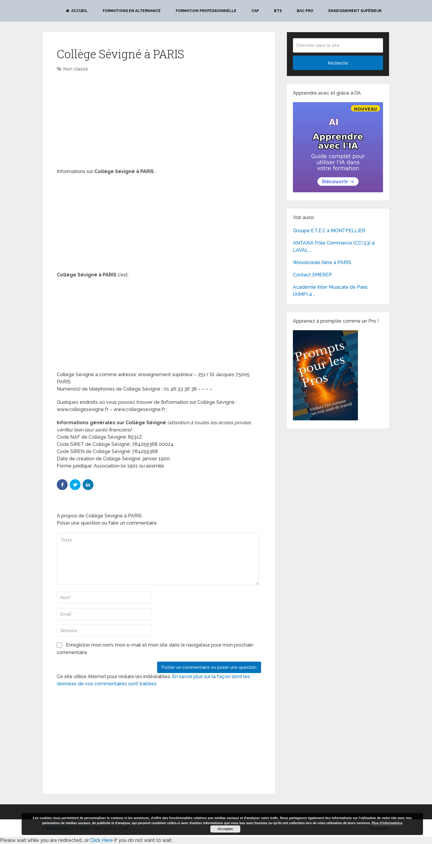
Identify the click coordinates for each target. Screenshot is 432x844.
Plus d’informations (387, 823)
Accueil (77, 11)
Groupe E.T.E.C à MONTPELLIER (329, 230)
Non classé (75, 69)
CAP (255, 11)
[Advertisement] (107, 121)
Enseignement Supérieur (355, 11)
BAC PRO (305, 11)
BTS (278, 11)
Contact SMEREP (312, 275)
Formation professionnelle (206, 11)
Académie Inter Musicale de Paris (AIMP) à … (330, 290)
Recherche (338, 63)
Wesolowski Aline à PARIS (322, 262)
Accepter (225, 829)
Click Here (101, 840)
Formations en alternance (132, 11)
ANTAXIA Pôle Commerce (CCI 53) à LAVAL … (334, 246)
